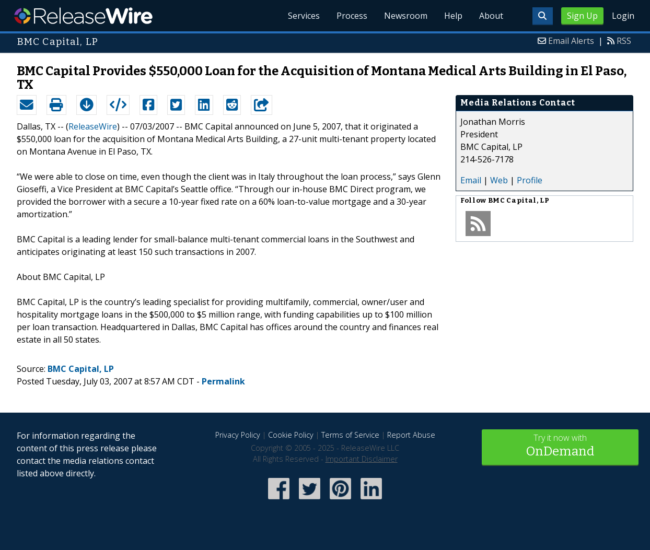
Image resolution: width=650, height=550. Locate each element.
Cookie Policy (291, 435)
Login (623, 15)
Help (453, 15)
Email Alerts (571, 40)
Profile (529, 180)
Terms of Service (350, 435)
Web (499, 180)
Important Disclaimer (362, 459)
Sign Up (582, 15)
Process (351, 15)
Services (304, 15)
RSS (624, 40)
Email (470, 180)
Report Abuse (411, 435)
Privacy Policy (237, 435)
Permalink (223, 381)
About (491, 15)
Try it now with (560, 446)
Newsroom (405, 15)
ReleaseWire (83, 15)
